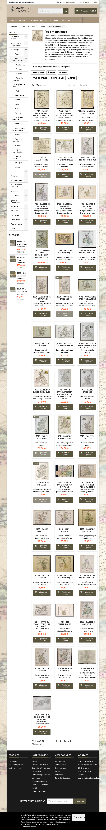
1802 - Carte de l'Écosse (42, 344)
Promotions (13, 761)
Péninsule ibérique (17, 118)
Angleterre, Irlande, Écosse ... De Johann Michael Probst (64, 259)
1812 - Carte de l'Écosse (87, 437)
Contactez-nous (39, 791)
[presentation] (66, 810)
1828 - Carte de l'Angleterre (87, 623)
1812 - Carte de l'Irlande (42, 483)
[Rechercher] (53, 11)
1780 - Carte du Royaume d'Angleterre (64, 206)
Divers (13, 228)
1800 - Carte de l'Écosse (64, 298)
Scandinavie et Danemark (18, 129)
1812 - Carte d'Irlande (42, 437)
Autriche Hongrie (17, 140)
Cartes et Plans (18, 20)
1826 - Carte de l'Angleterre (87, 530)
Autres (18, 91)
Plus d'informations (50, 824)
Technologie (16, 224)
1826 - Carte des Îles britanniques (64, 576)
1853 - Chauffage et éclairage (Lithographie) (22, 273)
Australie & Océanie (16, 185)
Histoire (14, 206)
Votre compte (63, 755)
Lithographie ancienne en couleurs (22, 279)
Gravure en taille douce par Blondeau (87, 304)
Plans (15, 191)
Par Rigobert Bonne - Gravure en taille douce (87, 166)
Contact (83, 755)
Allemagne (19, 95)
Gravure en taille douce (87, 351)
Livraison (35, 761)
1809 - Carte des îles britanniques (41, 391)
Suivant (68, 741)
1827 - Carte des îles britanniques (87, 576)
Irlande (19, 73)
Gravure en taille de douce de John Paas (64, 304)
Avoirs (57, 771)
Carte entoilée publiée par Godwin (64, 490)
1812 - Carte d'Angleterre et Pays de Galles (64, 392)
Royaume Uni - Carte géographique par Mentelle (87, 259)
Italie (17, 104)
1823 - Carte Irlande (64, 530)
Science (14, 211)
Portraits (54, 20)
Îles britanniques (17, 59)
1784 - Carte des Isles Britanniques (42, 252)
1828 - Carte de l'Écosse (42, 669)
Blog (78, 20)
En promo (14, 235)
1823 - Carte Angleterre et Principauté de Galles (87, 486)
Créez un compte (90, 2)
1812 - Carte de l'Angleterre (65, 437)
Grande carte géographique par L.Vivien (64, 631)
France (18, 54)
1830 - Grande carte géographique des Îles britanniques (87, 673)
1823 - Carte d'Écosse (42, 530)
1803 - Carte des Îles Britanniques (64, 344)
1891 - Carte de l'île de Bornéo (22, 242)
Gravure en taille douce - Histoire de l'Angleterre (42, 120)
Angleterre (20, 65)
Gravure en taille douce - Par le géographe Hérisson (87, 631)
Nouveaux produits (16, 764)
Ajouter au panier (41, 129)
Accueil (13, 32)
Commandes (60, 768)
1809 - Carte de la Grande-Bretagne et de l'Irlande (87, 345)
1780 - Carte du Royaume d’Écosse (87, 206)
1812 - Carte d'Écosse (87, 391)
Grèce (17, 108)
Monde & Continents (16, 44)
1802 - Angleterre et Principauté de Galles (87, 299)
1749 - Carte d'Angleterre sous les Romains (42, 113)
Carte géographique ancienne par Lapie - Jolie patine (64, 445)
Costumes (67, 20)
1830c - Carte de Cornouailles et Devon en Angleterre (42, 718)
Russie (17, 134)
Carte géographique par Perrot (87, 537)
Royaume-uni (19, 85)
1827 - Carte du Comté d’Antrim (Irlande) (42, 624)
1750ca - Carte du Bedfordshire (87, 112)
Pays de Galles (18, 79)
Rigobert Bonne (41, 257)
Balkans (18, 145)
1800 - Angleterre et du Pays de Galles (41, 299)
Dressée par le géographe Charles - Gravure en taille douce (87, 585)
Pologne (18, 163)
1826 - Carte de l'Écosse (42, 576)
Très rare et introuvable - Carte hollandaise (22, 248)
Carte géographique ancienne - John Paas (42, 305)
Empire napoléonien (17, 151)
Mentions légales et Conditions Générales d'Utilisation (41, 768)
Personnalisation (29, 826)
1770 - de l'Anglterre (42, 158)
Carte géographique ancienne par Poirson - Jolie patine (42, 398)
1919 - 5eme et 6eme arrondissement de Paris (22, 257)
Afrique (16, 176)
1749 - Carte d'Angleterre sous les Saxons (64, 113)
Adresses (59, 774)
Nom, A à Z (88, 85)
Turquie (18, 113)
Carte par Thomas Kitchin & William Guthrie (41, 166)
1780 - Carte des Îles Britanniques (64, 158)
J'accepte (79, 817)
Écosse (19, 69)
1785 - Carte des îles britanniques (64, 251)
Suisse (17, 100)
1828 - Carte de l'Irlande (64, 669)
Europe (16, 49)
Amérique (17, 180)
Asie (15, 171)
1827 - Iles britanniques (64, 623)
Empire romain (16, 157)
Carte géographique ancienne (64, 351)
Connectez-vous (72, 2)
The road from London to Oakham (87, 119)
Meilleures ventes (16, 768)
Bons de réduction (62, 778)
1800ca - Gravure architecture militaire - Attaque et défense (22, 289)
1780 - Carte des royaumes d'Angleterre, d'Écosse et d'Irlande (42, 208)
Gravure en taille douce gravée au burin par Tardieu (87, 491)
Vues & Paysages (37, 20)
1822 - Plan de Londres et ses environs (64, 484)
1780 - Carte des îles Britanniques (87, 158)
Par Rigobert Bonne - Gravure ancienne (64, 211)
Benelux (18, 124)
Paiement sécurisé (40, 781)
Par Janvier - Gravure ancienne (64, 165)
